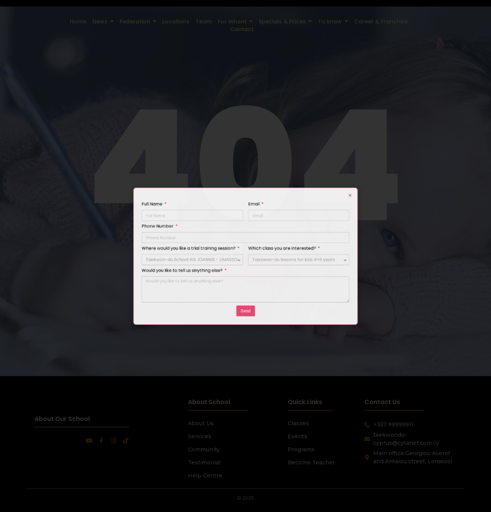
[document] (245, 256)
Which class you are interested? (263, 252)
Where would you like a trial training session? (218, 252)
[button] (296, 227)
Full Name (201, 231)
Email (250, 231)
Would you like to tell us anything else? (215, 263)
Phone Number (203, 241)
